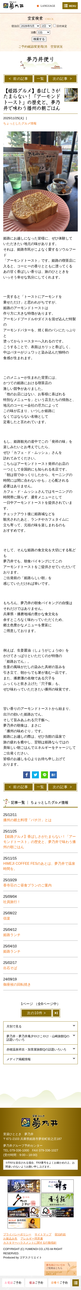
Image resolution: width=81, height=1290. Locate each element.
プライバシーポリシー (17, 1234)
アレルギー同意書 (32, 1238)
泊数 (33, 32)
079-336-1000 (19, 1150)
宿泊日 (15, 26)
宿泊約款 (60, 1234)
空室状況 (57, 46)
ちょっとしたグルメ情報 (20, 123)
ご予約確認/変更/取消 (32, 46)
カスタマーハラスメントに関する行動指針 (30, 1242)
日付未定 (60, 26)
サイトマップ (43, 1234)
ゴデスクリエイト (30, 1257)
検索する (39, 39)
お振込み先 (10, 1238)
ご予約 (13, 1282)
